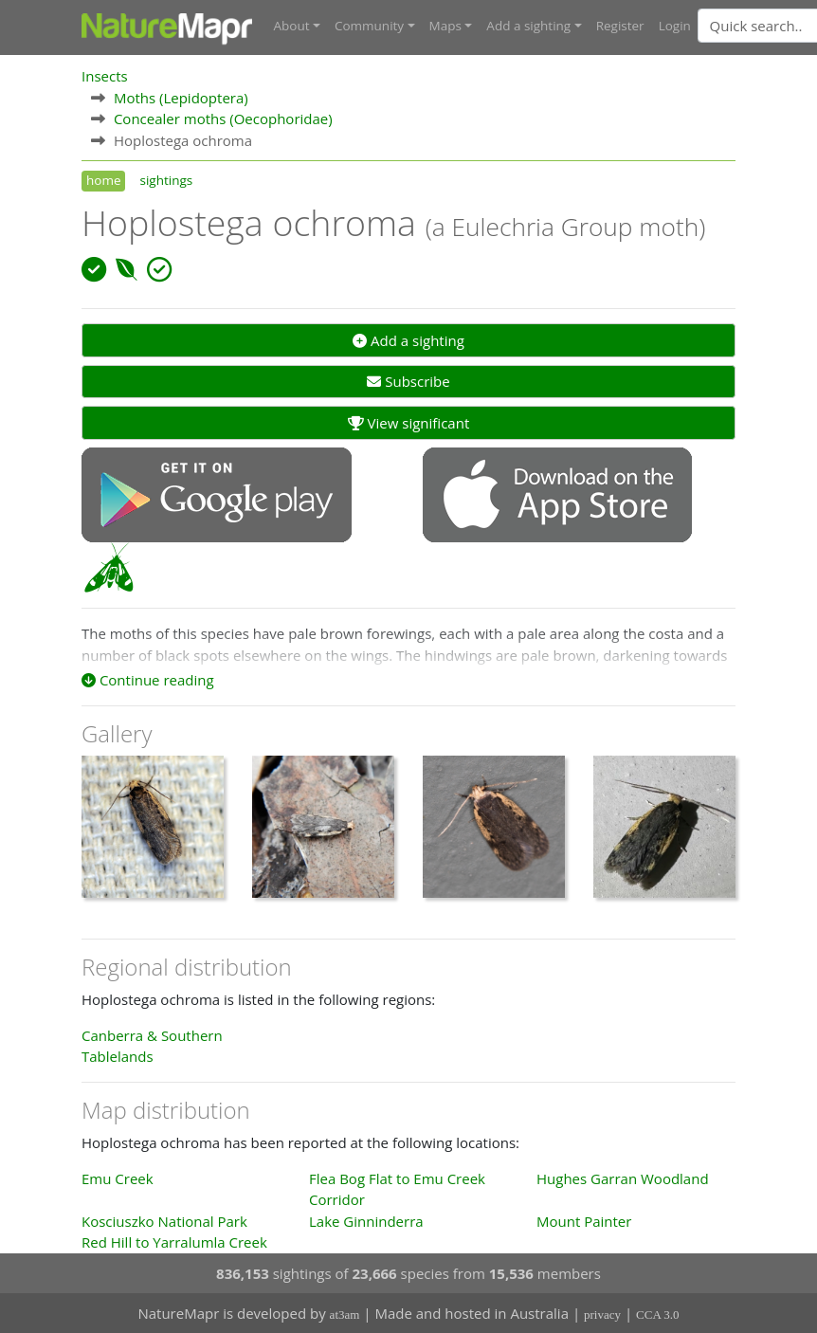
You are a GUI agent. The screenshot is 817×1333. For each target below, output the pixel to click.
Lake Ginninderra (366, 1220)
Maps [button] (445, 25)
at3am (345, 1314)
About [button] (292, 25)
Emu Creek (118, 1177)
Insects (105, 74)
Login (675, 25)
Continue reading (148, 678)
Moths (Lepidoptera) (181, 96)
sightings (165, 179)
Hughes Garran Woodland (622, 1177)
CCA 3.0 (658, 1314)
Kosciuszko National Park (164, 1220)
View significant (409, 421)
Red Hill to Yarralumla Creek (174, 1241)
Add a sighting (408, 339)
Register (620, 25)
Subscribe (408, 381)
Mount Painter (583, 1220)
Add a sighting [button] (528, 25)
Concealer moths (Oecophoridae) (223, 117)
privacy (602, 1314)
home (103, 179)
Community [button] (369, 25)
